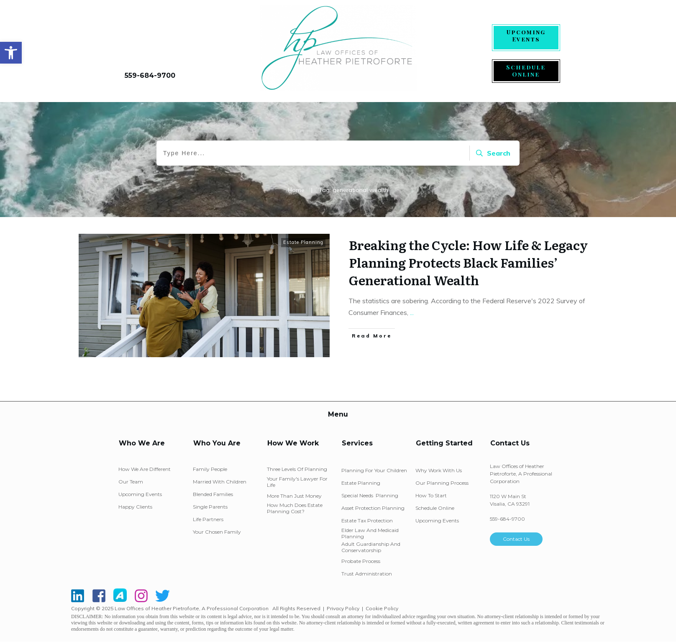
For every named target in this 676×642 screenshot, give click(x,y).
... (412, 312)
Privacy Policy (343, 608)
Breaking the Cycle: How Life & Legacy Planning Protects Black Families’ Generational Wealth (468, 262)
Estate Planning (303, 242)
